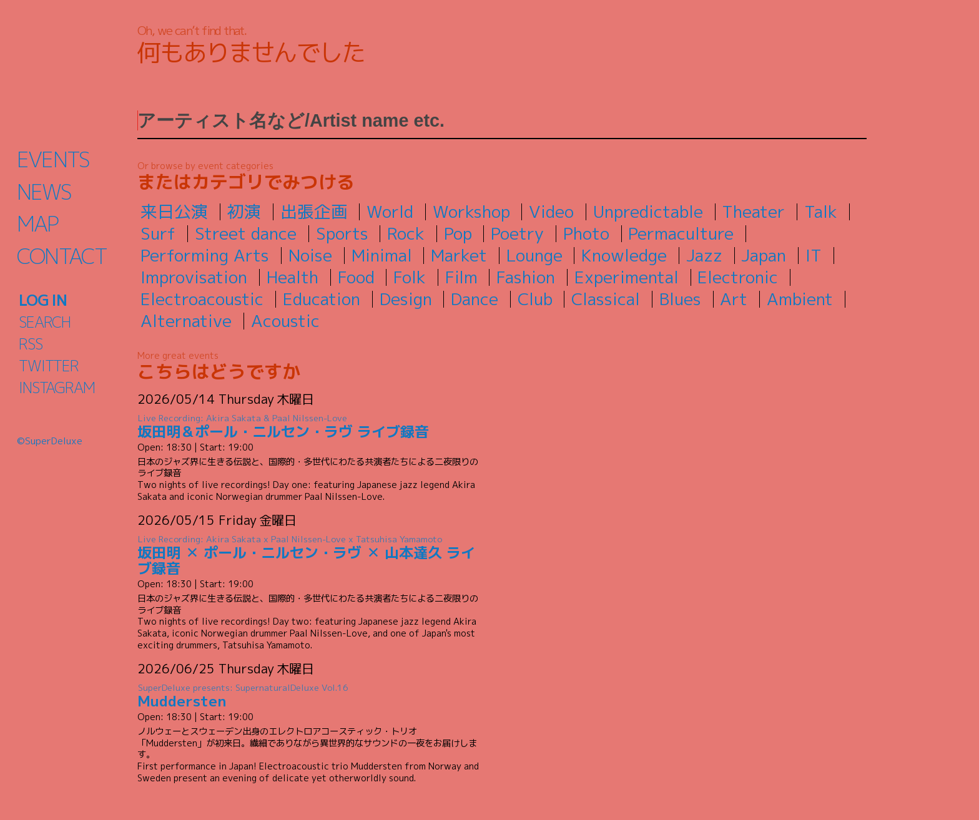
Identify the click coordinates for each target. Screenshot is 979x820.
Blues (680, 299)
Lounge (534, 255)
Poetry (517, 233)
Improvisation (193, 277)
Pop (458, 233)
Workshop (471, 211)
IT (813, 255)
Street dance (246, 233)
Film (461, 277)
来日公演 (174, 211)
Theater (753, 211)
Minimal (382, 255)
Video (551, 211)
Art (733, 299)
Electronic (737, 277)
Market (459, 255)
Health (292, 277)
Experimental (626, 277)
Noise (310, 255)
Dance (474, 299)
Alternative (186, 321)
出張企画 (314, 211)
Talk (820, 211)
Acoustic (285, 321)
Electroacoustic (201, 299)
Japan (763, 255)
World (390, 211)
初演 (244, 211)
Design (406, 299)
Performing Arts (204, 255)
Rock (406, 233)
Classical (605, 299)
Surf (157, 233)
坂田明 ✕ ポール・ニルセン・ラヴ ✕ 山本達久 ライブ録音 (308, 556)
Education (321, 299)
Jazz (704, 255)
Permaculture (681, 233)
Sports (342, 233)
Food (356, 277)
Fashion (525, 277)
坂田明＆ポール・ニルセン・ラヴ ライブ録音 (308, 426)
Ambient (800, 299)
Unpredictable (648, 211)
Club (535, 299)
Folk (409, 277)
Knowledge (624, 255)
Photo (586, 233)
